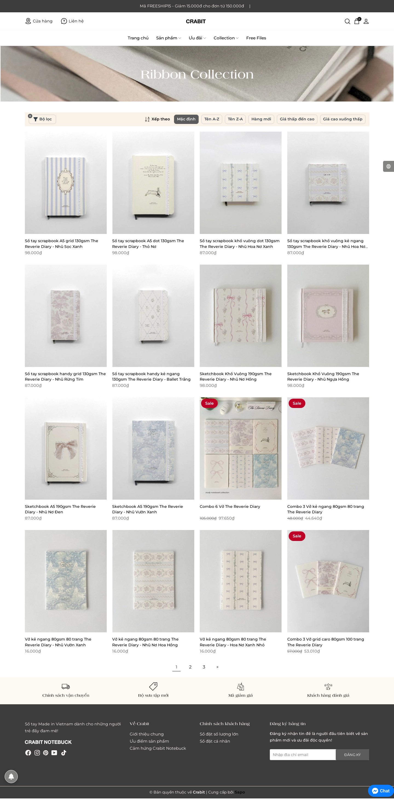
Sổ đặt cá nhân (215, 741)
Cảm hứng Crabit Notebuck (158, 748)
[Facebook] (28, 752)
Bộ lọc (40, 118)
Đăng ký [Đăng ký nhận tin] (352, 754)
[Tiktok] (63, 752)
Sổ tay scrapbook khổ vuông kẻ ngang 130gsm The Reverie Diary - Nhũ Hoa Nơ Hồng (326, 246)
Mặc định (186, 119)
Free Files (256, 37)
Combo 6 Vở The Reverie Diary (230, 506)
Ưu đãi (197, 38)
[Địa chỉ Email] (319, 754)
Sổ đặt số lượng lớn (219, 734)
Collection (226, 38)
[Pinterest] (45, 752)
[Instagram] (37, 752)
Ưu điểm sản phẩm (149, 741)
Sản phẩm (168, 38)
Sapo (240, 792)
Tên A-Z (211, 119)
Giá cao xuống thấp (343, 119)
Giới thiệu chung (147, 734)
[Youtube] (54, 752)
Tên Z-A (235, 119)
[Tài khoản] (366, 21)
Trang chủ (138, 37)
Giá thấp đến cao (297, 119)
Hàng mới (261, 119)
